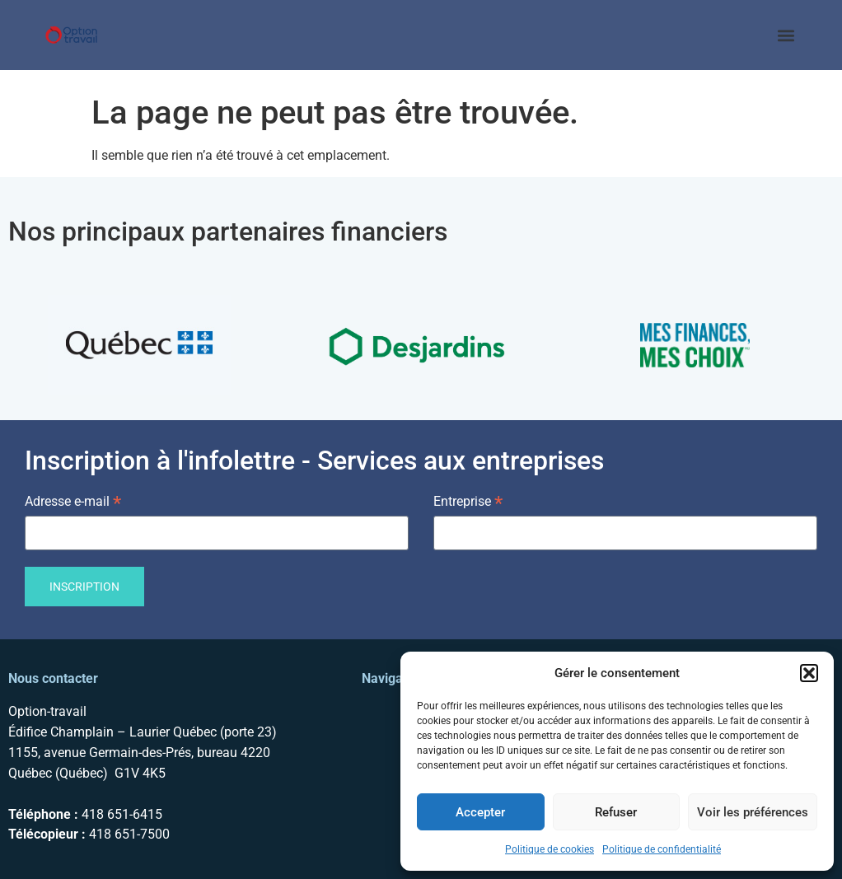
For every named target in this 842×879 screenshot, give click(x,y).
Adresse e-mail (73, 500)
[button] (809, 673)
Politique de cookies (549, 849)
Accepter (480, 812)
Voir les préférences (752, 812)
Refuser (616, 812)
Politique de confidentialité (661, 849)
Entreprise (468, 500)
